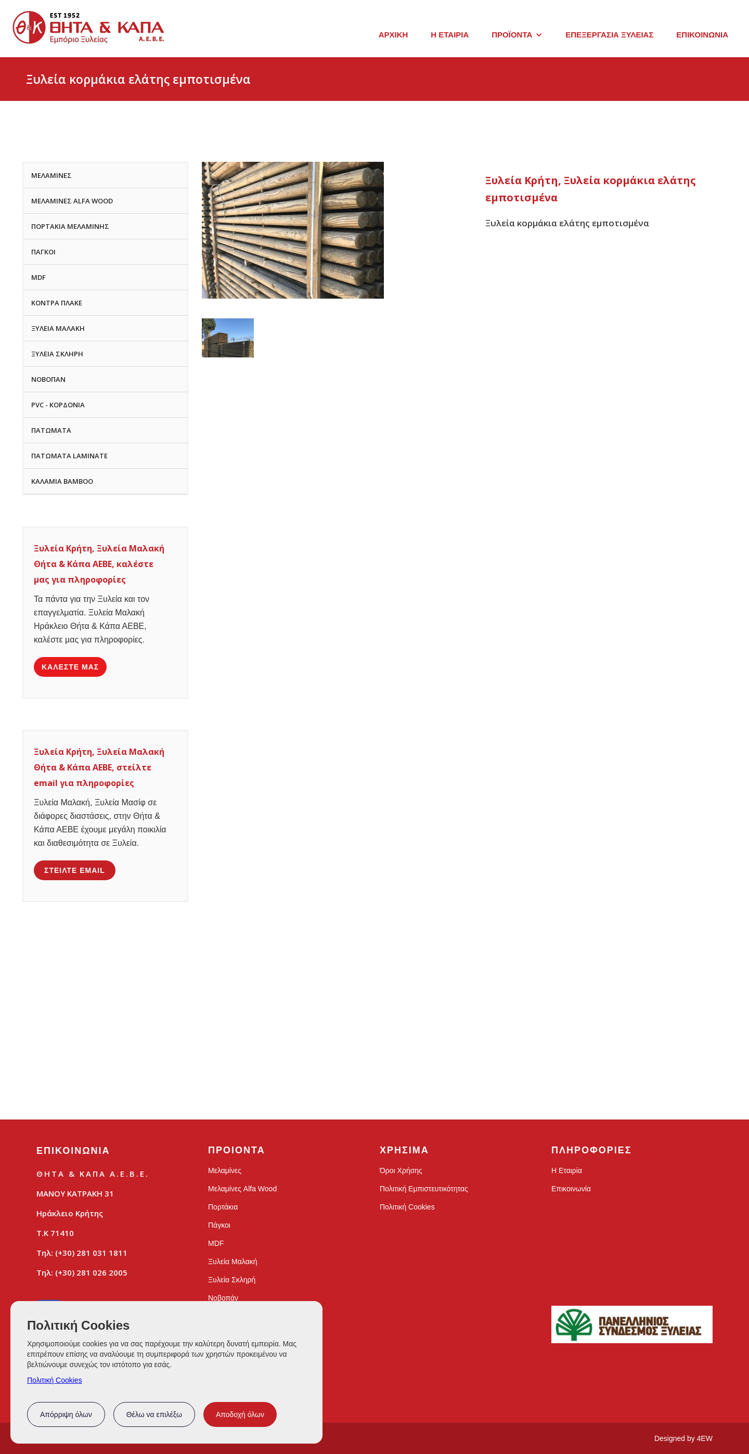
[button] (517, 34)
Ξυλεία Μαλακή (232, 1261)
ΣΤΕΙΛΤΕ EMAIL (74, 870)
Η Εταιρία (566, 1170)
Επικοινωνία (571, 1189)
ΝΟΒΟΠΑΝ (48, 379)
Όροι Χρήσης (401, 1170)
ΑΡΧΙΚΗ (393, 34)
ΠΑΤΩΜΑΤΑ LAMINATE (69, 455)
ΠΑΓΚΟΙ (43, 251)
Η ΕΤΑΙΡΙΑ (450, 34)
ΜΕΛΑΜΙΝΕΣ (51, 175)
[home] (88, 32)
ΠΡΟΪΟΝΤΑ (512, 34)
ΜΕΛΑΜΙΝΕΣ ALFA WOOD (72, 200)
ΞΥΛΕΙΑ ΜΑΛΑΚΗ (58, 328)
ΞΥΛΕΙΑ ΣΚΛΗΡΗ (57, 353)
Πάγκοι (219, 1225)
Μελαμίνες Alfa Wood (242, 1189)
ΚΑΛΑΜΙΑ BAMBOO (62, 481)
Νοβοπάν (223, 1298)
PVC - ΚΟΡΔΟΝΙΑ (58, 404)
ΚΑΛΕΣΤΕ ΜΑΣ (70, 667)
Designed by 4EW (683, 1438)
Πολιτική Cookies (54, 1380)
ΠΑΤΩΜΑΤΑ (51, 430)
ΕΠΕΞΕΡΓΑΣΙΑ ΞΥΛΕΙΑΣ (609, 34)
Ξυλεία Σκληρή (231, 1280)
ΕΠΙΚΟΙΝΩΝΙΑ (702, 34)
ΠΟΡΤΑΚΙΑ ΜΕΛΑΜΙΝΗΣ (70, 226)
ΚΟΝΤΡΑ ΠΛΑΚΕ (56, 302)
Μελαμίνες (224, 1170)
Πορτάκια (223, 1207)
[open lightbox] (228, 337)
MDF (38, 277)
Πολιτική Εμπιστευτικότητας (424, 1189)
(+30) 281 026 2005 (91, 1272)
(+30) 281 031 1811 (91, 1252)
